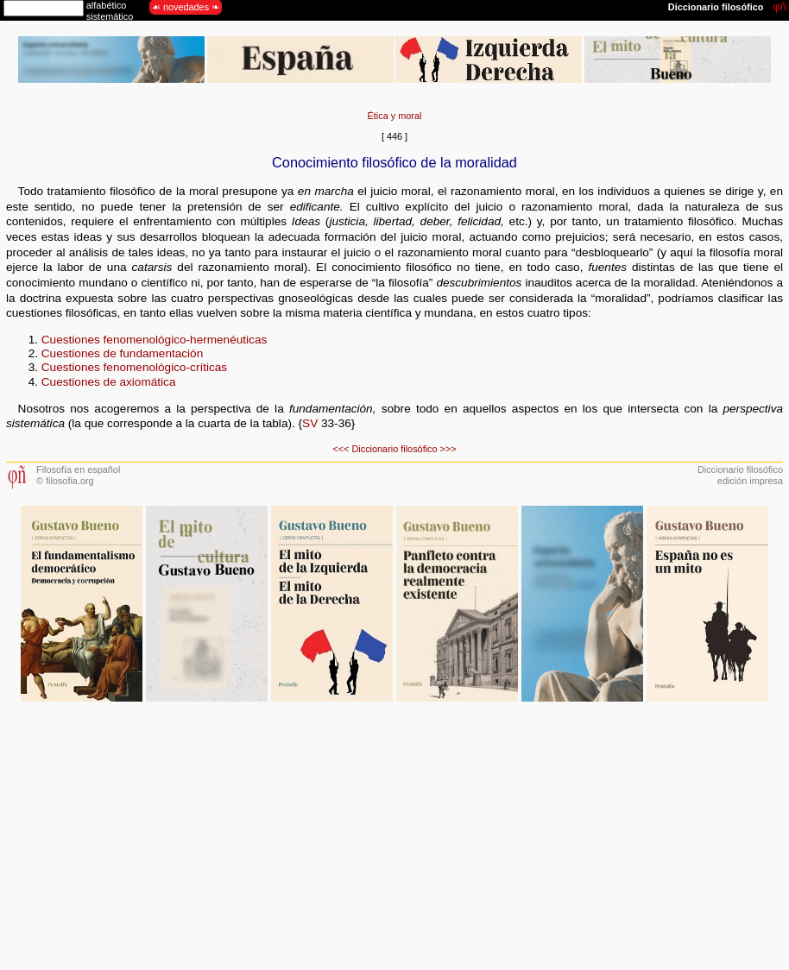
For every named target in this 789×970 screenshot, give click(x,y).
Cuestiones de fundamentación (122, 353)
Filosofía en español (78, 469)
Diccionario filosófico (394, 449)
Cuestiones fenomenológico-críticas (134, 367)
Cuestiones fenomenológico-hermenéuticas (154, 339)
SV (310, 423)
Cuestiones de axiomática (108, 381)
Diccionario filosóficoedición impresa (740, 475)
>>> (448, 449)
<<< (340, 449)
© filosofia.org (65, 481)
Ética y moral (395, 115)
